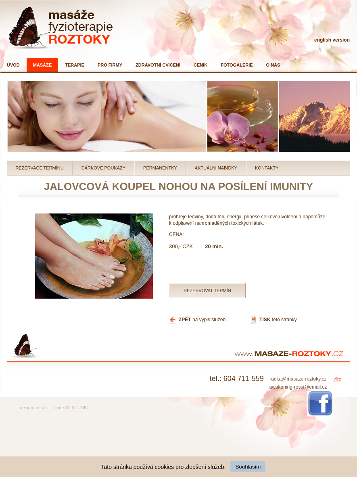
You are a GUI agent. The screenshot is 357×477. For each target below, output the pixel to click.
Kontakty (266, 167)
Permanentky (160, 167)
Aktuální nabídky (216, 167)
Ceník (200, 65)
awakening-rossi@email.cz (298, 387)
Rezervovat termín (207, 290)
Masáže (42, 65)
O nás (273, 65)
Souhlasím (248, 467)
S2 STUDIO (76, 407)
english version (332, 40)
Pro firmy (110, 65)
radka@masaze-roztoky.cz (297, 379)
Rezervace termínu (40, 167)
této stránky (278, 319)
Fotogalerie (237, 65)
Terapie (74, 65)
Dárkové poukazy (103, 167)
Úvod (13, 65)
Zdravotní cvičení (158, 65)
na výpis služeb (202, 319)
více (337, 379)
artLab (40, 407)
